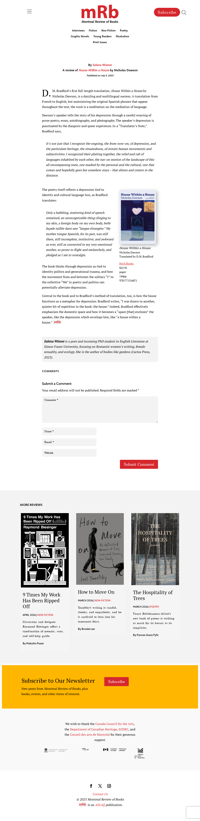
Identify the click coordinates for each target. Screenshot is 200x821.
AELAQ (100, 805)
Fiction (93, 30)
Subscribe (167, 12)
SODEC (124, 729)
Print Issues (100, 42)
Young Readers (102, 36)
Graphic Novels (80, 36)
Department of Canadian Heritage (93, 729)
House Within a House (94, 70)
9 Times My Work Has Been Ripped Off (41, 600)
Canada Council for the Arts (114, 724)
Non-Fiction (108, 30)
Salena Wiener (102, 65)
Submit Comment (139, 464)
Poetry (124, 30)
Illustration (122, 36)
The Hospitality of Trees (153, 595)
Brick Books (126, 263)
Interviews (78, 30)
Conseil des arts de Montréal (90, 734)
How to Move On (96, 592)
